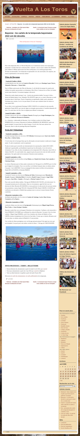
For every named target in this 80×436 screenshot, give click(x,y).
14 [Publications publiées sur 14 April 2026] (63, 374)
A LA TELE (71, 16)
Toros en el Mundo (65, 344)
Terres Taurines (64, 322)
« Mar (61, 380)
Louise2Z (63, 358)
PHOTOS (31, 16)
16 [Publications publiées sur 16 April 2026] (68, 374)
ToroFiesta (63, 318)
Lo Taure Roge (64, 335)
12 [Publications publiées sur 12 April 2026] (75, 371)
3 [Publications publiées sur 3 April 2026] (70, 369)
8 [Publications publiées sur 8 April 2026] (65, 371)
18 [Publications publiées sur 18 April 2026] (72, 374)
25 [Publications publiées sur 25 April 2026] (72, 376)
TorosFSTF (64, 331)
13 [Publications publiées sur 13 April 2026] (60, 374)
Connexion (63, 422)
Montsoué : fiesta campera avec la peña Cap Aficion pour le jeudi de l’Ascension (68, 393)
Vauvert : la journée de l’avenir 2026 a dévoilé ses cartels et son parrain (68, 404)
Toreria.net (63, 324)
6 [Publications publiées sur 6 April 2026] (60, 371)
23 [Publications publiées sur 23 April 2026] (68, 376)
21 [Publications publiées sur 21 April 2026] (63, 376)
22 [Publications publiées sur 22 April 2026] (65, 376)
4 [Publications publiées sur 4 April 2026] (72, 369)
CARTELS (24, 16)
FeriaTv (63, 351)
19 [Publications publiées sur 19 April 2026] (75, 374)
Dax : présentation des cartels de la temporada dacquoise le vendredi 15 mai (68, 409)
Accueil (7, 24)
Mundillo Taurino (65, 326)
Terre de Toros (64, 327)
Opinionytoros (64, 345)
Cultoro (63, 347)
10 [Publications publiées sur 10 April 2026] (70, 371)
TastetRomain (64, 356)
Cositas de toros (65, 333)
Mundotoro (63, 338)
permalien (10, 278)
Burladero (63, 342)
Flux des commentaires (66, 426)
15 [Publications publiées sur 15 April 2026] (65, 374)
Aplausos (63, 340)
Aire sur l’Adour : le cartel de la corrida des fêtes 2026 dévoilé (68, 415)
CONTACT (8, 20)
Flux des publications (66, 424)
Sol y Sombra (64, 317)
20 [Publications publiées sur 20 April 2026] (60, 376)
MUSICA (64, 16)
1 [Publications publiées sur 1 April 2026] (65, 369)
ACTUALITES (16, 16)
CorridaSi (63, 320)
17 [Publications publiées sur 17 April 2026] (70, 374)
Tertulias (63, 315)
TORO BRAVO (46, 16)
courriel (45, 269)
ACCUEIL (7, 16)
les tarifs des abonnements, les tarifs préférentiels (24, 276)
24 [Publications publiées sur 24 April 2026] (70, 376)
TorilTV (63, 353)
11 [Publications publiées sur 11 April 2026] (72, 371)
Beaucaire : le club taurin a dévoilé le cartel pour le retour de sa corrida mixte (68, 399)
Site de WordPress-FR (66, 428)
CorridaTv (63, 354)
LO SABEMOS (56, 16)
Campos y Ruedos (65, 329)
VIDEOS (38, 16)
